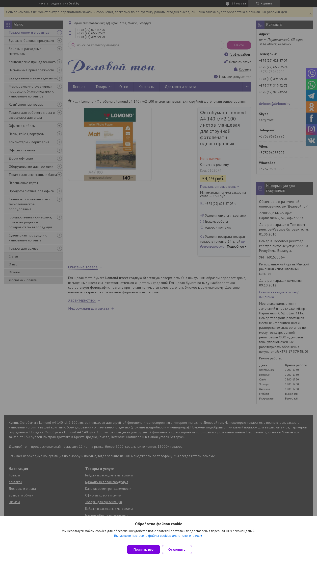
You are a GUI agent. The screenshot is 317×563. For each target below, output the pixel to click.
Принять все (143, 549)
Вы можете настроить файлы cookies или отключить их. (157, 538)
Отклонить (179, 549)
